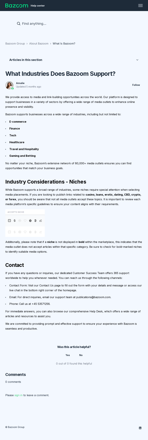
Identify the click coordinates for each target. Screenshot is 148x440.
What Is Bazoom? (64, 43)
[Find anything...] (74, 23)
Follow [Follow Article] (136, 85)
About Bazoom (38, 43)
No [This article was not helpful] (81, 355)
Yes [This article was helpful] (68, 355)
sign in (19, 395)
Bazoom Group (15, 43)
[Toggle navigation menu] (140, 5)
